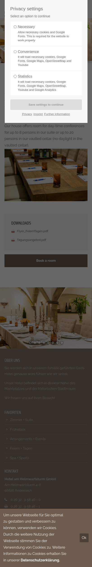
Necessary (44, 33)
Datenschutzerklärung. (40, 560)
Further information (57, 114)
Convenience (44, 58)
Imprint (38, 114)
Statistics (44, 83)
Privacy (27, 114)
